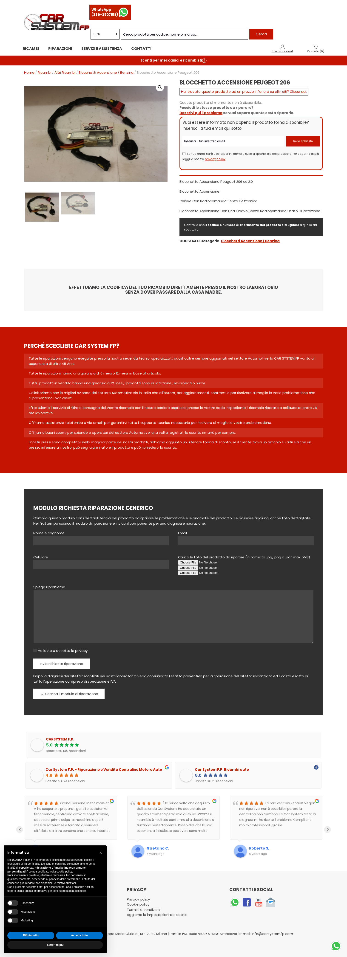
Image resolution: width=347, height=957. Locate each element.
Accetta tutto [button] (79, 935)
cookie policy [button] (64, 871)
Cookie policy (138, 904)
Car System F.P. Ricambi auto (222, 769)
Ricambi (31, 48)
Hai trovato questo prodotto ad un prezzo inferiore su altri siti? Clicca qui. (244, 91)
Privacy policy (138, 899)
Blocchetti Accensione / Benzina (106, 72)
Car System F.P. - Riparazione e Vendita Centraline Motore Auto (104, 769)
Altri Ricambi (64, 72)
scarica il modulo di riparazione (85, 523)
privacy (81, 650)
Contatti (141, 48)
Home (29, 72)
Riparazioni (60, 48)
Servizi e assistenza (101, 48)
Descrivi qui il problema (200, 112)
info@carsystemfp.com (272, 933)
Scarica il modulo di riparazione (69, 693)
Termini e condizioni (144, 909)
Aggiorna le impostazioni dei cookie (157, 914)
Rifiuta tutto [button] (30, 935)
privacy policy (215, 159)
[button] (160, 87)
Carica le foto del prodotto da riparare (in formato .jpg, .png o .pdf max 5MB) (244, 557)
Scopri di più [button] (55, 944)
